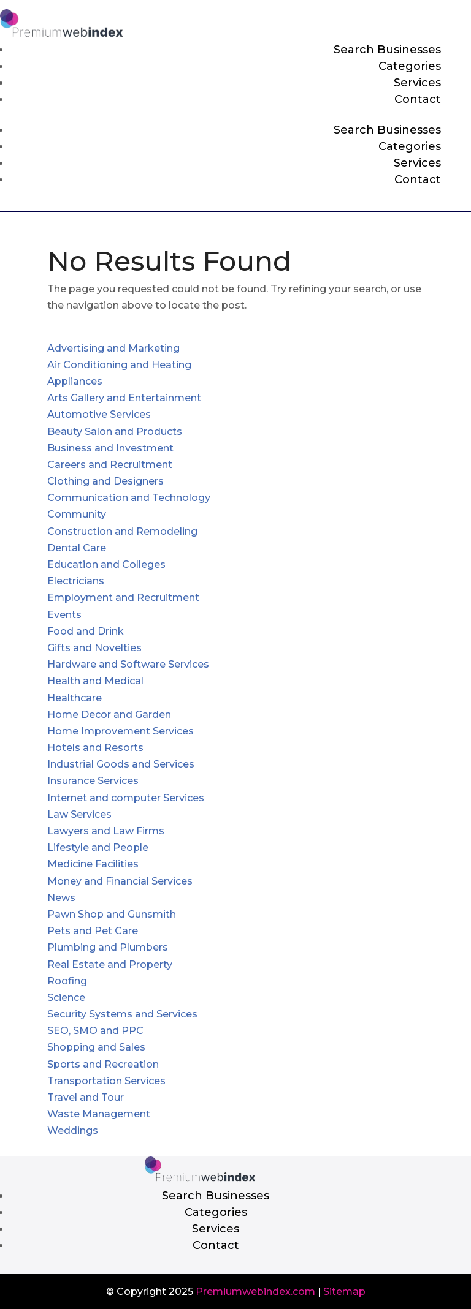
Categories (409, 66)
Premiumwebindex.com (255, 1291)
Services (417, 82)
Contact (417, 99)
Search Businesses (387, 49)
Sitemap (344, 1291)
